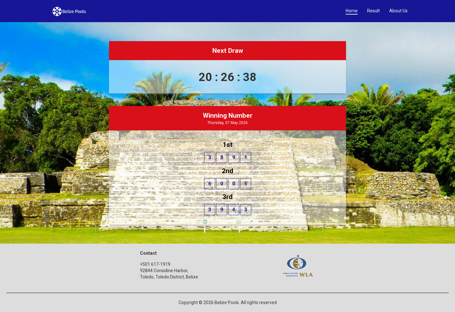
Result (373, 10)
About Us (398, 10)
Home (352, 10)
